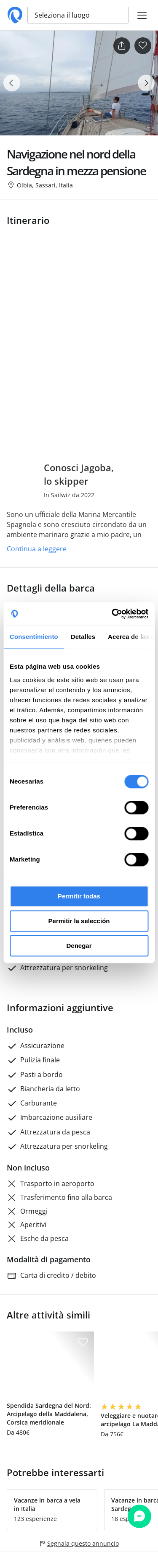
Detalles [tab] (83, 636)
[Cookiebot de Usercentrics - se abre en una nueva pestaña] (112, 613)
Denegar (78, 945)
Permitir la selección (79, 920)
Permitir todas (79, 896)
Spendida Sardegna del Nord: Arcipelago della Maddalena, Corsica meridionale (49, 1413)
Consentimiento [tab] (34, 636)
